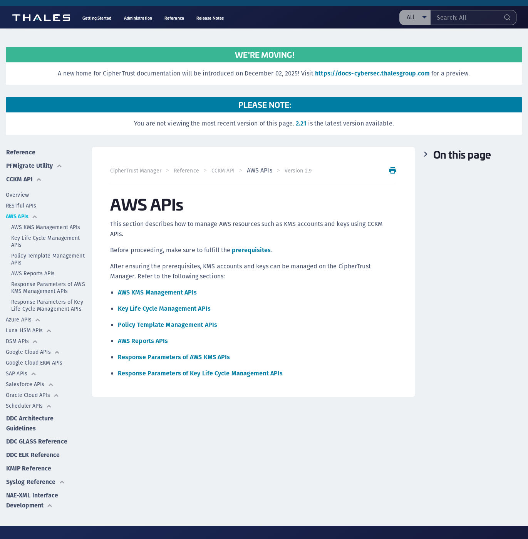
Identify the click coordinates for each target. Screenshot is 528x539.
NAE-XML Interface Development (32, 497)
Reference (20, 151)
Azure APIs (23, 318)
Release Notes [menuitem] (210, 18)
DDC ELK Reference (33, 453)
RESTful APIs (21, 204)
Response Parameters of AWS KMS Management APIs (48, 286)
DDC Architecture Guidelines (30, 421)
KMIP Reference (28, 466)
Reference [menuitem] (174, 18)
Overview (17, 193)
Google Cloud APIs (33, 350)
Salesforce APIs (30, 383)
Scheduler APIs (29, 404)
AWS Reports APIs (33, 272)
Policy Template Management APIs (48, 258)
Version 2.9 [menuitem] (298, 170)
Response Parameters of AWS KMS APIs (174, 357)
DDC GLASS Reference (36, 439)
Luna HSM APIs (29, 329)
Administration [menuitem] (138, 18)
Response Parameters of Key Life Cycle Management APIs (47, 304)
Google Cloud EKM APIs (34, 361)
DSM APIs (22, 339)
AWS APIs (22, 215)
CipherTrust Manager (136, 170)
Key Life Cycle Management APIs (45, 240)
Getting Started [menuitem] (97, 18)
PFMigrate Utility (35, 165)
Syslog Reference (35, 479)
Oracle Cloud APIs (32, 393)
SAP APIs (21, 372)
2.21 (301, 123)
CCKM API (24, 178)
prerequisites (251, 250)
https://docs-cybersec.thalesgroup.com (372, 73)
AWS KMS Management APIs (45, 226)
